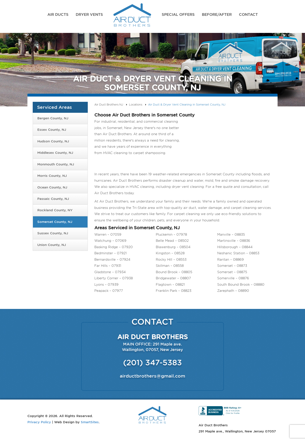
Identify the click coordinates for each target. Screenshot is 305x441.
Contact (248, 14)
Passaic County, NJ (53, 199)
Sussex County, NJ (52, 233)
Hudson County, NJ (53, 141)
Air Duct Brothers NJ (132, 16)
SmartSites (90, 422)
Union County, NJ (51, 245)
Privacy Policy (39, 422)
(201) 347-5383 (152, 362)
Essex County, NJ (51, 130)
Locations (135, 104)
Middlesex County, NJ (55, 153)
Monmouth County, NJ (55, 164)
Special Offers (178, 14)
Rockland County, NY (54, 210)
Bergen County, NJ (52, 118)
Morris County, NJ (52, 176)
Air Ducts (57, 14)
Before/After (217, 14)
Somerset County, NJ (54, 222)
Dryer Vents (89, 14)
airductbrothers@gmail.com (152, 376)
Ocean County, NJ (52, 187)
